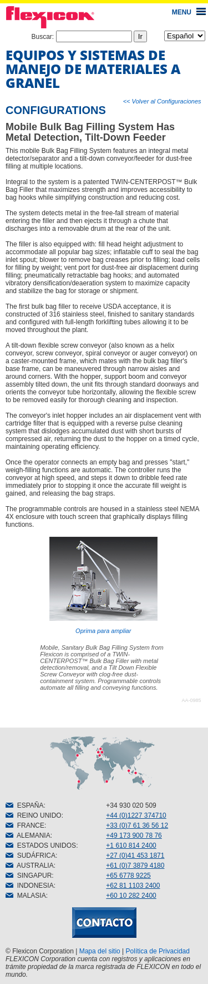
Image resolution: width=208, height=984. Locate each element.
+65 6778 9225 (128, 875)
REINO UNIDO (34, 815)
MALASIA (26, 895)
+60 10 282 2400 (131, 895)
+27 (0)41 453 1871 (135, 855)
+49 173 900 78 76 (133, 835)
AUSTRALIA (30, 865)
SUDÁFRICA (30, 855)
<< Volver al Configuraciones (162, 101)
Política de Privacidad (158, 951)
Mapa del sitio (99, 951)
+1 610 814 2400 (131, 845)
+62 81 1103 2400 (133, 885)
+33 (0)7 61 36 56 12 (137, 825)
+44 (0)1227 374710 (136, 815)
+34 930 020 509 (131, 805)
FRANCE (25, 825)
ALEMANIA (28, 835)
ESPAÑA (24, 805)
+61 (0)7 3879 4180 (135, 865)
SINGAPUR (29, 875)
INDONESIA (30, 885)
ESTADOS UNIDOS (41, 845)
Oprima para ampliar (103, 585)
